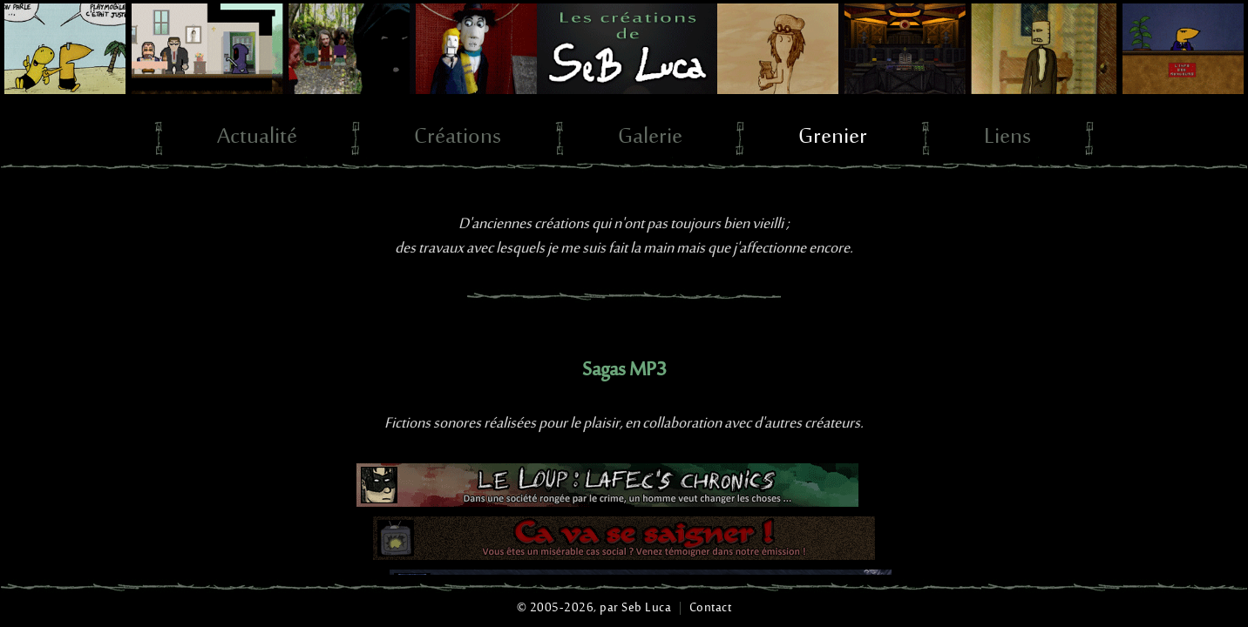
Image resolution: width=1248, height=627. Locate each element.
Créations (457, 138)
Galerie (650, 138)
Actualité (257, 138)
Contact (710, 608)
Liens (1007, 138)
